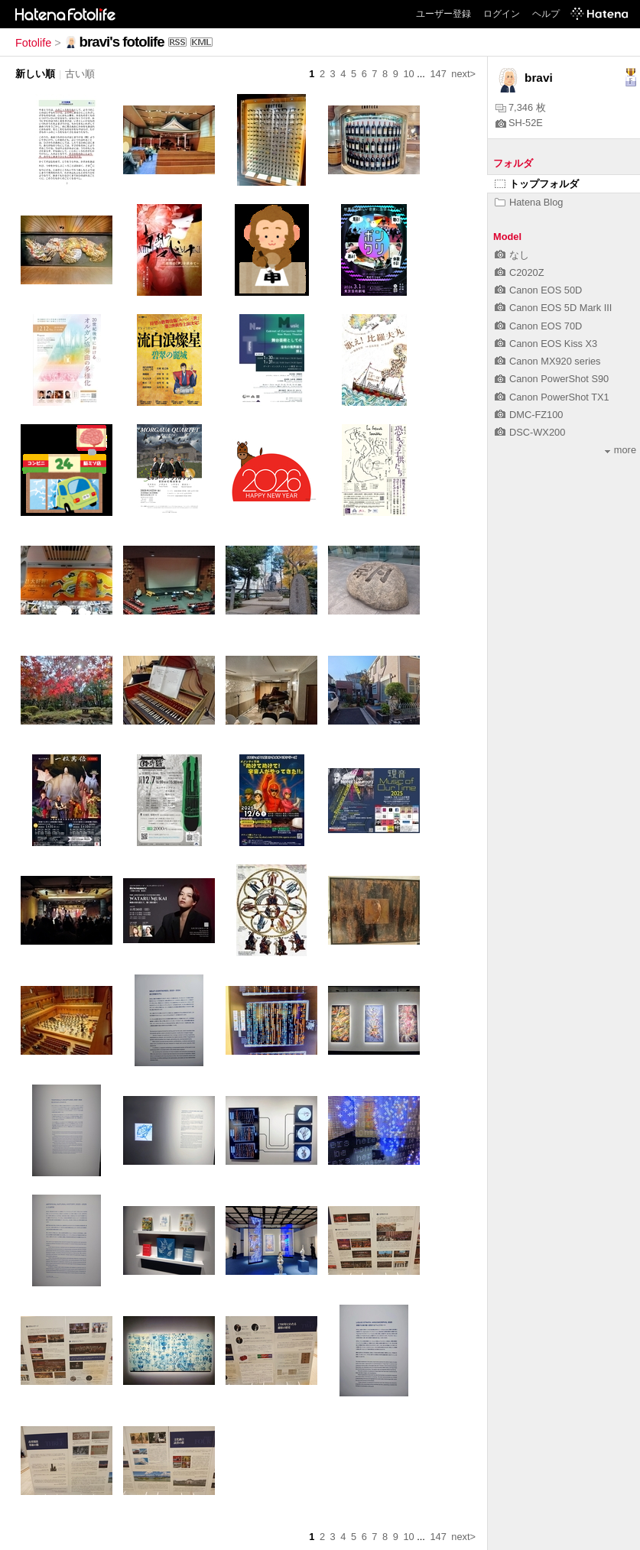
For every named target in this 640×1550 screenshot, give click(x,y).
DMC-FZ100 (529, 414)
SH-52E (519, 122)
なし (512, 255)
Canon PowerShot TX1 (552, 397)
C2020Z (519, 272)
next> (463, 73)
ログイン (501, 13)
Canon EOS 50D (538, 290)
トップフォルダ (537, 184)
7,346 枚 (520, 107)
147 (438, 73)
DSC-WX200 (530, 432)
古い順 (80, 73)
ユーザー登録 (443, 13)
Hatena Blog (529, 202)
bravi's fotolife (122, 42)
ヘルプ (546, 13)
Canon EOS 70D (538, 326)
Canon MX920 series (548, 361)
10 (408, 73)
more (620, 450)
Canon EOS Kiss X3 (546, 343)
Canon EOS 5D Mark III (553, 307)
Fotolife (33, 43)
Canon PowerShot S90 (552, 378)
